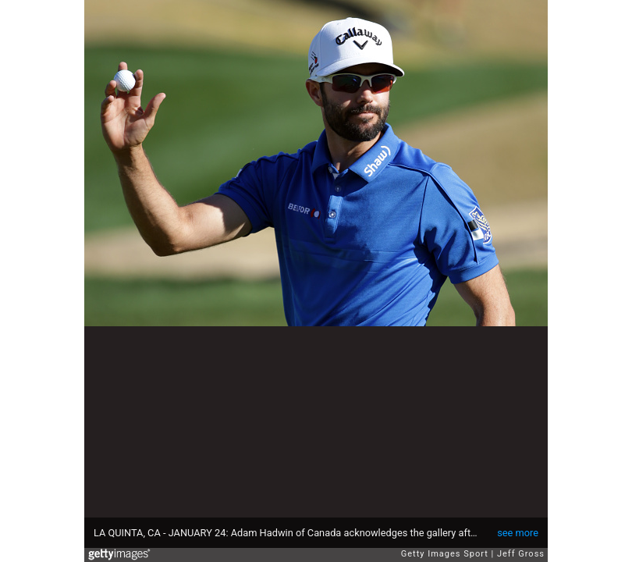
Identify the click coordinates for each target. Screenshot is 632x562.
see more (517, 533)
